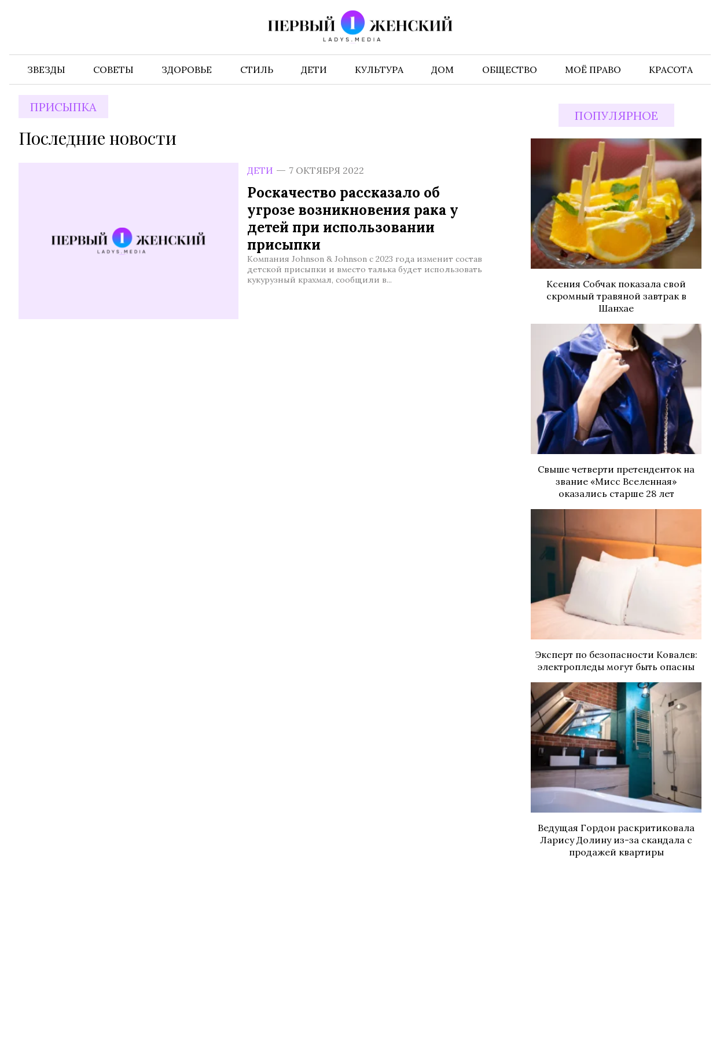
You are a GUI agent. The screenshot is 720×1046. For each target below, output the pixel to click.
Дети (260, 170)
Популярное (616, 115)
